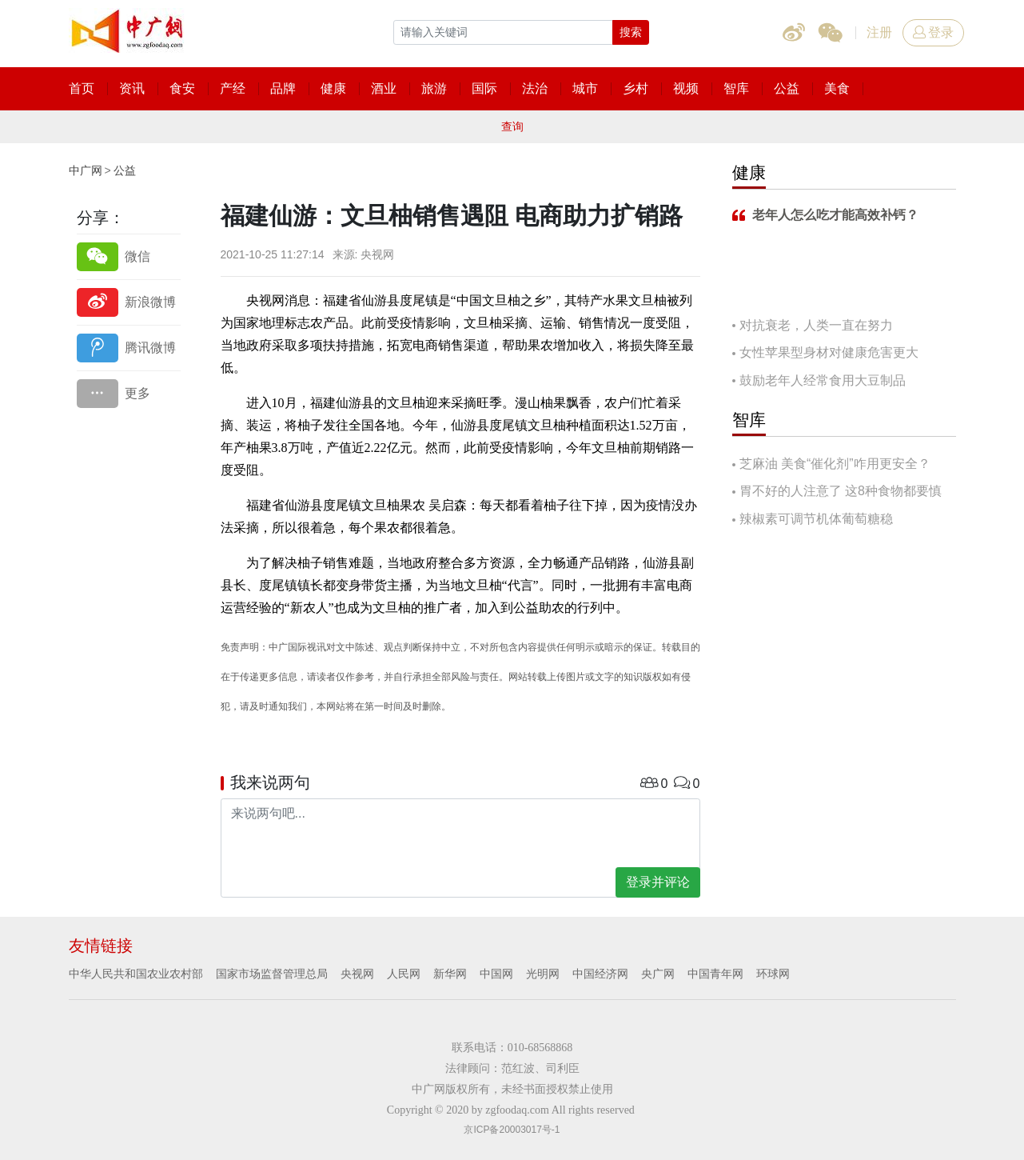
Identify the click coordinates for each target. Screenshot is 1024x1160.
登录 (933, 32)
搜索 (631, 32)
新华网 (450, 973)
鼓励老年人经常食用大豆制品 (822, 380)
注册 (879, 32)
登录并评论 (658, 882)
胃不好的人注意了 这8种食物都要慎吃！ (837, 492)
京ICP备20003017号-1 (512, 1129)
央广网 (658, 973)
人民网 (403, 973)
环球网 (773, 973)
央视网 (357, 973)
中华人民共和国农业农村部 (136, 973)
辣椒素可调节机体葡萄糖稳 (816, 519)
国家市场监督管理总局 (272, 973)
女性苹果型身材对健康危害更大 (828, 352)
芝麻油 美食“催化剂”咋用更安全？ (834, 463)
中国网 (496, 973)
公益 (125, 170)
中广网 (85, 170)
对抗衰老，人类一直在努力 (816, 325)
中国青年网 (715, 973)
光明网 (543, 973)
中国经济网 (600, 973)
